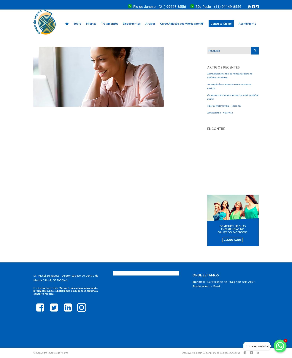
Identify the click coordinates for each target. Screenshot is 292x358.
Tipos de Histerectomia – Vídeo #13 (224, 106)
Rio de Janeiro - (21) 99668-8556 (157, 6)
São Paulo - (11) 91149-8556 (216, 6)
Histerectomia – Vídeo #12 (220, 112)
